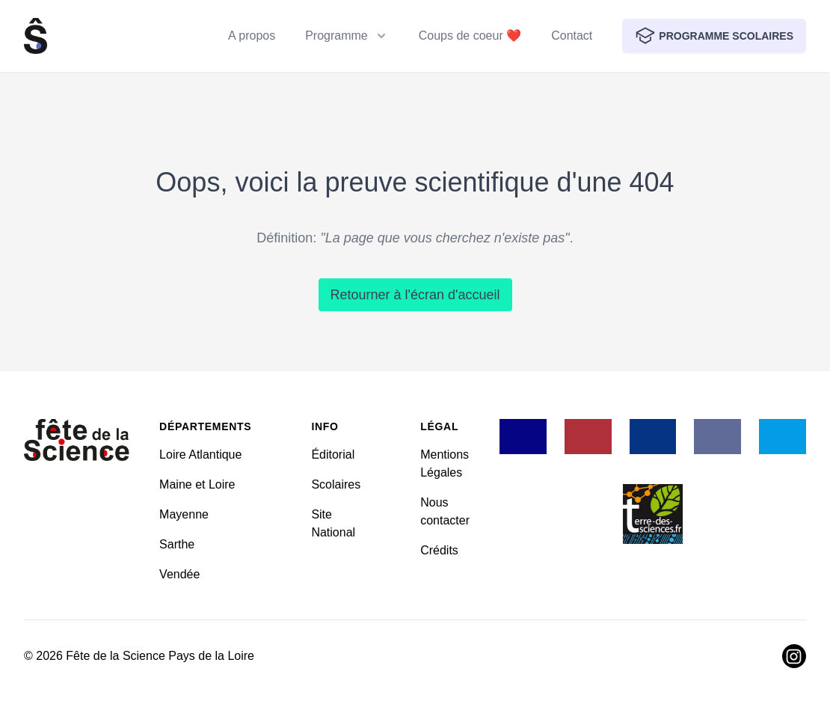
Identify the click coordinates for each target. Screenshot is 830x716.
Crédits (439, 550)
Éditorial (332, 454)
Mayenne (184, 514)
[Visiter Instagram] (794, 656)
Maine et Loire (197, 484)
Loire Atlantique (200, 454)
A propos (251, 35)
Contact (571, 35)
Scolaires (335, 484)
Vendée (179, 574)
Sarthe (176, 544)
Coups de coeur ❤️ (470, 35)
